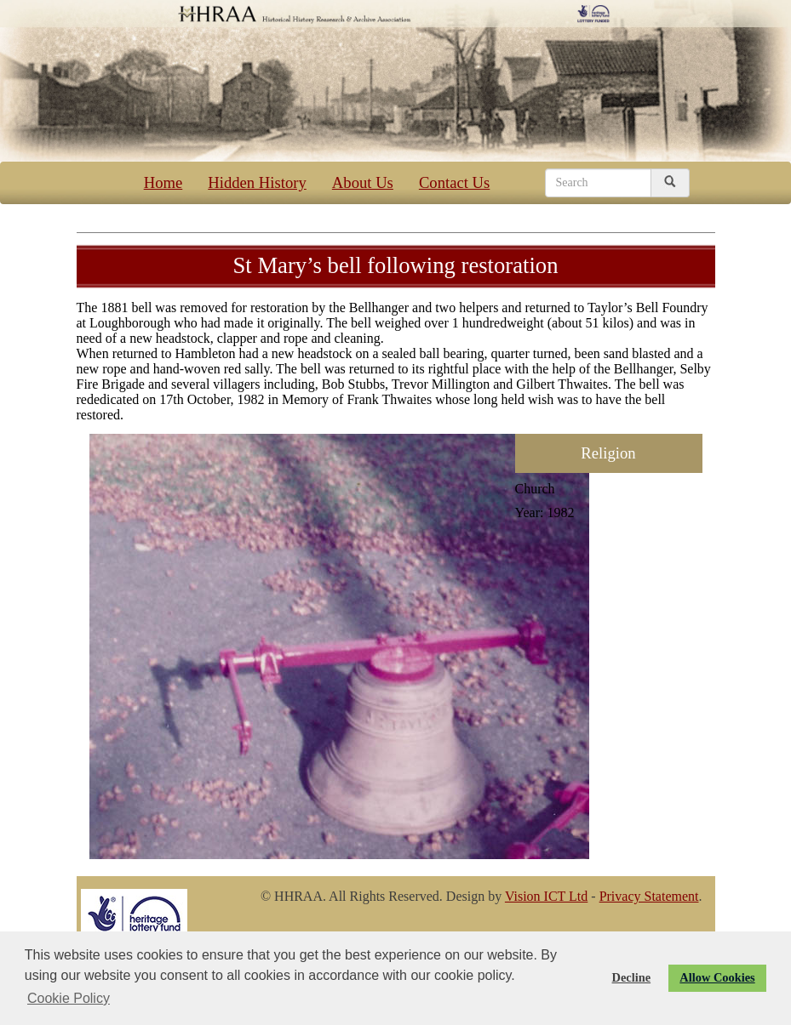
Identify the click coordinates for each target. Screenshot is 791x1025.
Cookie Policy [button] (68, 998)
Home (163, 182)
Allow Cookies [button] (716, 977)
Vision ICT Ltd (546, 896)
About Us (362, 182)
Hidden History (257, 182)
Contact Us (454, 182)
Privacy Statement (649, 896)
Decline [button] (631, 977)
